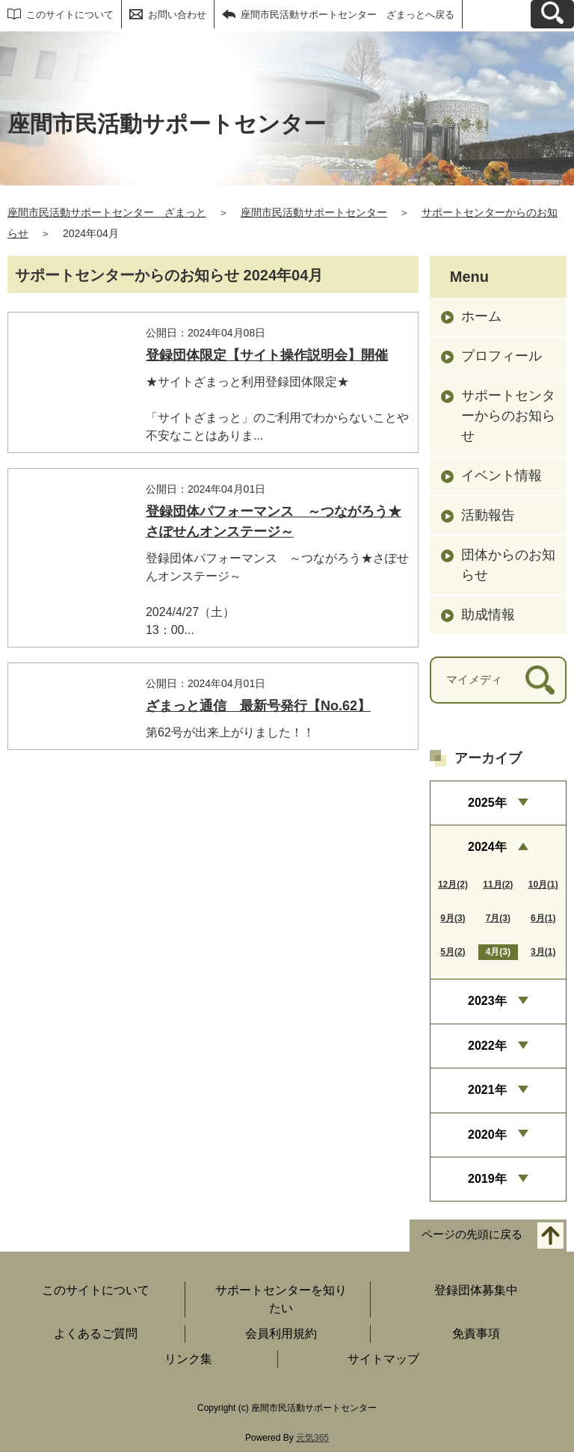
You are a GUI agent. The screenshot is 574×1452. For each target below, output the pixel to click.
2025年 (487, 802)
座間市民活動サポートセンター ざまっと (106, 212)
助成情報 (488, 614)
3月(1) (543, 952)
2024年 (487, 846)
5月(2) (452, 952)
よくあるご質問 (96, 1333)
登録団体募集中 (476, 1290)
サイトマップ (383, 1359)
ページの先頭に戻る (472, 1234)
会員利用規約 (281, 1333)
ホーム (481, 316)
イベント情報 (501, 475)
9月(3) (452, 918)
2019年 (487, 1178)
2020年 (487, 1134)
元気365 (312, 1438)
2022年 (487, 1045)
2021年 (487, 1089)
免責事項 (476, 1333)
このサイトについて (70, 14)
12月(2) (453, 884)
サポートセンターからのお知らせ (508, 415)
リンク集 (188, 1359)
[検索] (540, 680)
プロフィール (501, 355)
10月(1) (543, 884)
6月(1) (543, 918)
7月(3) (498, 918)
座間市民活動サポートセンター (314, 212)
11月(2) (498, 884)
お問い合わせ (177, 14)
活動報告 (488, 515)
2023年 (487, 1000)
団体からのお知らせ (508, 564)
